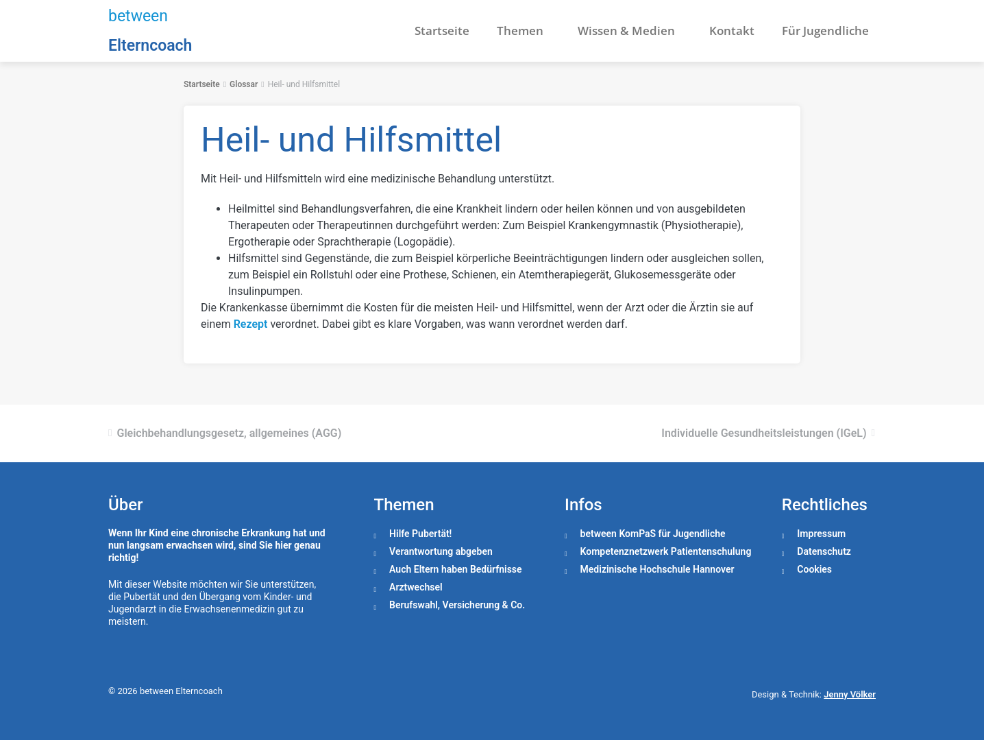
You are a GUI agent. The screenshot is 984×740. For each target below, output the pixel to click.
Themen (523, 30)
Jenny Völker (850, 694)
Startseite (442, 30)
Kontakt (731, 30)
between (138, 16)
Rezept (251, 324)
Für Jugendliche (825, 30)
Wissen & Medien (630, 30)
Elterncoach (150, 45)
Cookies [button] (814, 569)
